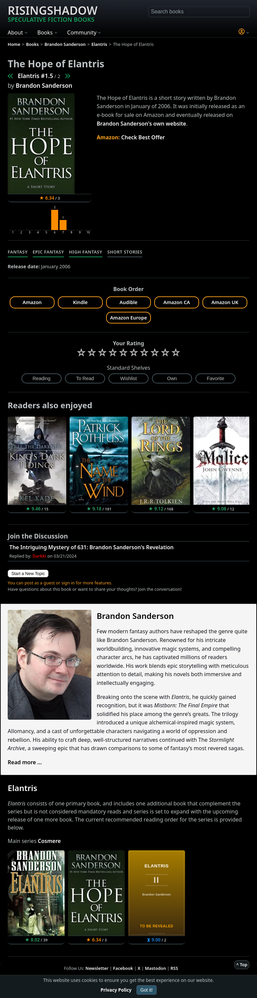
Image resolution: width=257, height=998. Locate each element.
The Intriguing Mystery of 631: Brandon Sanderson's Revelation (91, 547)
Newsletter (96, 968)
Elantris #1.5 (35, 76)
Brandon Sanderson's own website (141, 123)
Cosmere (49, 841)
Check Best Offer (143, 137)
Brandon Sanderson (44, 85)
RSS (174, 968)
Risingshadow (52, 13)
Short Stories (125, 252)
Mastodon (155, 968)
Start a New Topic (28, 573)
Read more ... (25, 762)
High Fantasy (85, 252)
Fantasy (18, 252)
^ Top (241, 964)
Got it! (146, 990)
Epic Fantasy (48, 252)
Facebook (123, 968)
